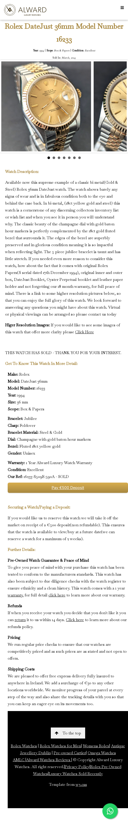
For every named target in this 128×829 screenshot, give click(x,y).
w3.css (81, 784)
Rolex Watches (24, 745)
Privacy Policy (77, 766)
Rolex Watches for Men (60, 745)
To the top (68, 733)
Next (120, 106)
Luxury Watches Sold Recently (76, 773)
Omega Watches (102, 752)
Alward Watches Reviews (48, 759)
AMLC (19, 759)
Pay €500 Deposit (68, 487)
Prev (8, 106)
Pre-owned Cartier (70, 752)
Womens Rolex (96, 745)
